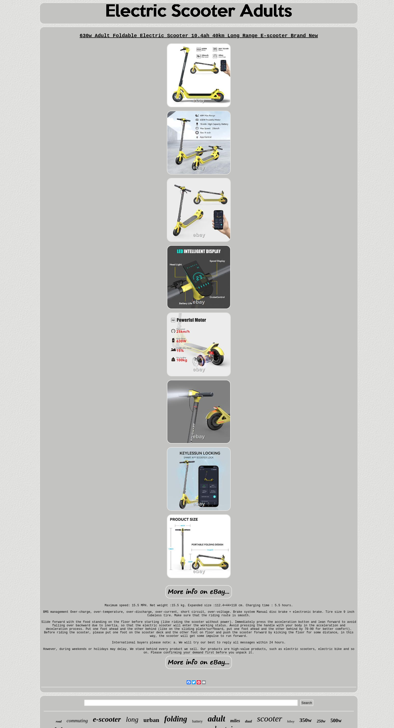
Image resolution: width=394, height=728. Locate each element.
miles (235, 720)
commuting (77, 720)
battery (197, 721)
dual (248, 721)
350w (306, 720)
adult (216, 718)
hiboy (290, 721)
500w (335, 720)
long (132, 719)
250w (321, 721)
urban (151, 720)
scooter (269, 718)
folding (175, 718)
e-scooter (107, 719)
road (59, 721)
